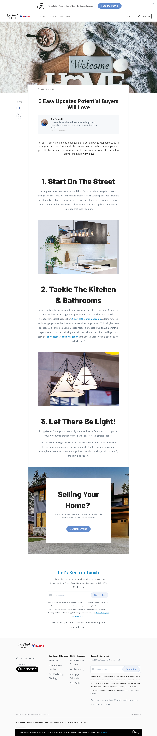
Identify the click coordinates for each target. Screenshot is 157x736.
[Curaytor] (27, 671)
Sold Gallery (76, 683)
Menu (127, 16)
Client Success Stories (60, 16)
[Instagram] (34, 658)
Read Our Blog (77, 669)
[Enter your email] (71, 595)
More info (104, 732)
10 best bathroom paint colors (86, 318)
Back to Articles (47, 89)
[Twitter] (21, 658)
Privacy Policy (136, 714)
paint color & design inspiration (62, 336)
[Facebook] (17, 658)
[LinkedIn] (25, 658)
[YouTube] (30, 658)
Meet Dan (42, 16)
